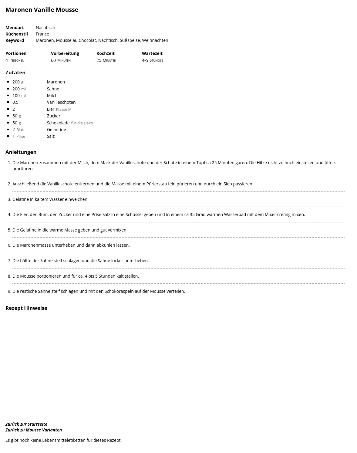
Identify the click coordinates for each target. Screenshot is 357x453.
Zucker (53, 116)
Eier (51, 109)
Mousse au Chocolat (76, 40)
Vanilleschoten (61, 102)
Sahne (53, 89)
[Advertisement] (178, 366)
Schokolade (58, 123)
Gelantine (56, 129)
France (42, 34)
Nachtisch (45, 27)
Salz (51, 136)
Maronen (45, 40)
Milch (52, 95)
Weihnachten (155, 40)
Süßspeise (130, 40)
